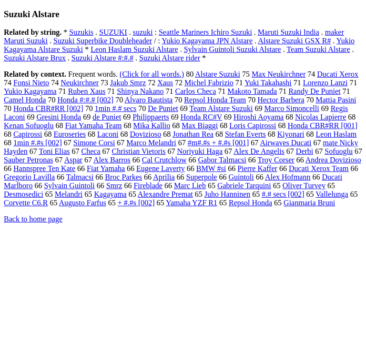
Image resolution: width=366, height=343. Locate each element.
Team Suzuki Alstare (318, 49)
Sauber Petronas (28, 160)
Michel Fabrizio (209, 83)
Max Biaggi (200, 125)
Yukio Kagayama (30, 91)
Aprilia (163, 177)
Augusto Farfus (82, 203)
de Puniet (106, 117)
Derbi (304, 151)
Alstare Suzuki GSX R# (294, 41)
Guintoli (241, 177)
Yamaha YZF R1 (191, 203)
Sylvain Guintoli (69, 186)
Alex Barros (112, 160)
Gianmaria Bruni (309, 203)
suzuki (143, 32)
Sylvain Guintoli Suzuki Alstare (232, 49)
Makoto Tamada (252, 91)
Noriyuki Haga (200, 151)
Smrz (114, 186)
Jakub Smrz (128, 83)
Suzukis (81, 32)
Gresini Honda (58, 117)
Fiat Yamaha (106, 168)
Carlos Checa (195, 91)
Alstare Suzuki (217, 74)
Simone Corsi (94, 143)
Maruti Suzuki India (288, 32)
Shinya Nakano (140, 91)
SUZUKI (113, 32)
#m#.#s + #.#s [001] (218, 143)
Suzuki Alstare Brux (35, 58)
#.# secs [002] (283, 194)
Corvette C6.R (26, 203)
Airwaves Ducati (285, 143)
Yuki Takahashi (268, 83)
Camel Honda (25, 100)
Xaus (165, 83)
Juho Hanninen (227, 194)
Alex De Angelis (259, 151)
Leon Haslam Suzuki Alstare (134, 49)
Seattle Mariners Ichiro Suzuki (205, 32)
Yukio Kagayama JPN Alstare (207, 41)
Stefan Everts (245, 134)
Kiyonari (291, 134)
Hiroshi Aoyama (259, 117)
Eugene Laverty (160, 168)
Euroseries (69, 134)
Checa (91, 151)
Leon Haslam (336, 134)
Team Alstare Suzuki (221, 108)
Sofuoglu (339, 151)
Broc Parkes (123, 177)
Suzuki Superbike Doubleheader (102, 41)
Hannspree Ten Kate (44, 168)
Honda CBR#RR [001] (322, 125)
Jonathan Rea (193, 134)
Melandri (69, 194)
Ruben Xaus (87, 91)
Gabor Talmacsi (222, 160)
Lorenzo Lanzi (325, 83)
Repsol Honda (250, 203)
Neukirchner (80, 83)
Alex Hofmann (288, 177)
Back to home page (33, 219)
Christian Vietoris (139, 151)
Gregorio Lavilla (29, 177)
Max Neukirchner (278, 74)
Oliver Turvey (304, 186)
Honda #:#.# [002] (85, 100)
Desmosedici (23, 194)
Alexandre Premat (165, 194)
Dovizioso (145, 134)
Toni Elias (54, 151)
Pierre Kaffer (257, 168)
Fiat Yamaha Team (93, 125)
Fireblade (147, 186)
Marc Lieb (190, 186)
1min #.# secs (116, 108)
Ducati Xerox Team (319, 168)
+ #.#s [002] (136, 203)
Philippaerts (150, 117)
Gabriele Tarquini (244, 186)
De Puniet (163, 108)
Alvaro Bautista (148, 100)
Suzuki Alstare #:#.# (102, 58)
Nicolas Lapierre (320, 117)
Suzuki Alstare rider (169, 58)
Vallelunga (331, 194)
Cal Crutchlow (164, 160)
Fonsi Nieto (31, 83)
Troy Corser (275, 160)
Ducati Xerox (337, 74)
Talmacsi (80, 177)
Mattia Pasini (335, 100)
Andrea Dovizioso (333, 160)
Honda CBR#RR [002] (48, 108)
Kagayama (110, 194)
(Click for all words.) (152, 74)
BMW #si (211, 168)
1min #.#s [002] (37, 143)
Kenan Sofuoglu (28, 125)
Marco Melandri (151, 143)
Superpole (201, 177)
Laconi (107, 134)
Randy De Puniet (314, 91)
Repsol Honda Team (215, 100)
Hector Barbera (280, 100)
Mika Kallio (151, 125)
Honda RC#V (201, 117)
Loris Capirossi (252, 125)
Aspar (73, 160)
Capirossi (27, 134)
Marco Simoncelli (291, 108)
